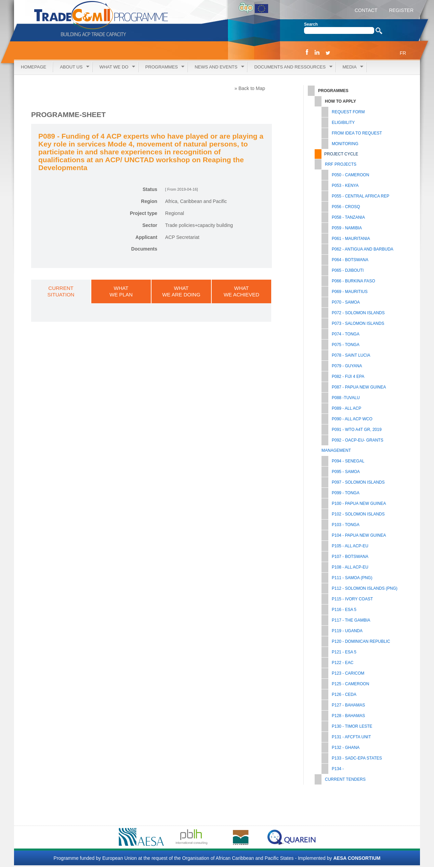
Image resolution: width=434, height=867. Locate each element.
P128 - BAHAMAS (348, 715)
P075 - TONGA (345, 344)
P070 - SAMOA (346, 302)
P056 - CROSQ (346, 206)
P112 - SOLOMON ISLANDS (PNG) (364, 588)
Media (349, 67)
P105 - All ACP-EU (350, 546)
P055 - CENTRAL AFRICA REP (360, 196)
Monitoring (345, 143)
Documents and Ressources (289, 67)
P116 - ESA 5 (344, 609)
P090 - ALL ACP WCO (352, 419)
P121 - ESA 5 (344, 652)
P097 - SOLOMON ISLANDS (358, 482)
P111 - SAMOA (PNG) (352, 577)
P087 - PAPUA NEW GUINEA (359, 387)
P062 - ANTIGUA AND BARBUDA (362, 249)
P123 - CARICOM (348, 673)
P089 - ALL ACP (346, 408)
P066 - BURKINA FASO (353, 281)
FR (403, 53)
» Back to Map (250, 88)
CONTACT (366, 10)
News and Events (216, 67)
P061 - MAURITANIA (351, 238)
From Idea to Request (357, 133)
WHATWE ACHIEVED (241, 291)
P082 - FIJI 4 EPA (348, 376)
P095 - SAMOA (346, 471)
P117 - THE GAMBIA (351, 620)
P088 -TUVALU (346, 397)
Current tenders (345, 779)
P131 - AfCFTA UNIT (351, 737)
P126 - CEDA (344, 694)
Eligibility (343, 122)
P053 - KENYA (345, 185)
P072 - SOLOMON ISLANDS (358, 312)
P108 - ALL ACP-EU (350, 567)
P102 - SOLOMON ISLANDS (358, 514)
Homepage (33, 66)
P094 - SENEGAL (348, 461)
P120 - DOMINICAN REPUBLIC (361, 641)
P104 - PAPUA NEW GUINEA (359, 535)
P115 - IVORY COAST (352, 599)
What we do (114, 67)
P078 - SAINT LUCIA (351, 355)
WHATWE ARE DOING (181, 291)
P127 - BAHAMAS (348, 705)
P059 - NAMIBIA (347, 228)
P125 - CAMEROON (350, 683)
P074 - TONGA (345, 334)
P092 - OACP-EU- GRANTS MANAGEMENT (352, 445)
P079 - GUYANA (347, 366)
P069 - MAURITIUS (350, 291)
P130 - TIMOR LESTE (352, 726)
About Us (71, 67)
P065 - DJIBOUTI (348, 270)
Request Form (348, 112)
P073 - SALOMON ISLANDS (358, 323)
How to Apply (340, 101)
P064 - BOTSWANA (350, 259)
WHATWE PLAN (121, 291)
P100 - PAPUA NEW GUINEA (359, 503)
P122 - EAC (342, 662)
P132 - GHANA (345, 747)
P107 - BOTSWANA (350, 556)
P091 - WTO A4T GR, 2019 (357, 429)
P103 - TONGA (345, 524)
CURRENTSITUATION (61, 291)
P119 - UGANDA (347, 630)
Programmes (162, 67)
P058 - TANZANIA (348, 217)
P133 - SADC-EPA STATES (357, 758)
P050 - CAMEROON (350, 175)
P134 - (338, 768)
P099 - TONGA (345, 492)
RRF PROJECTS (340, 164)
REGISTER (400, 10)
